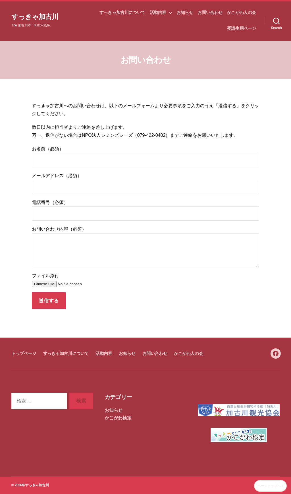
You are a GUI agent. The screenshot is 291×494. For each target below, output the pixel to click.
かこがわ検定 (118, 418)
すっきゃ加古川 (34, 16)
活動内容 (158, 12)
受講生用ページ (241, 28)
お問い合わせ (210, 12)
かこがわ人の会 (241, 12)
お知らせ (184, 12)
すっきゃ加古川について (122, 12)
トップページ (23, 353)
